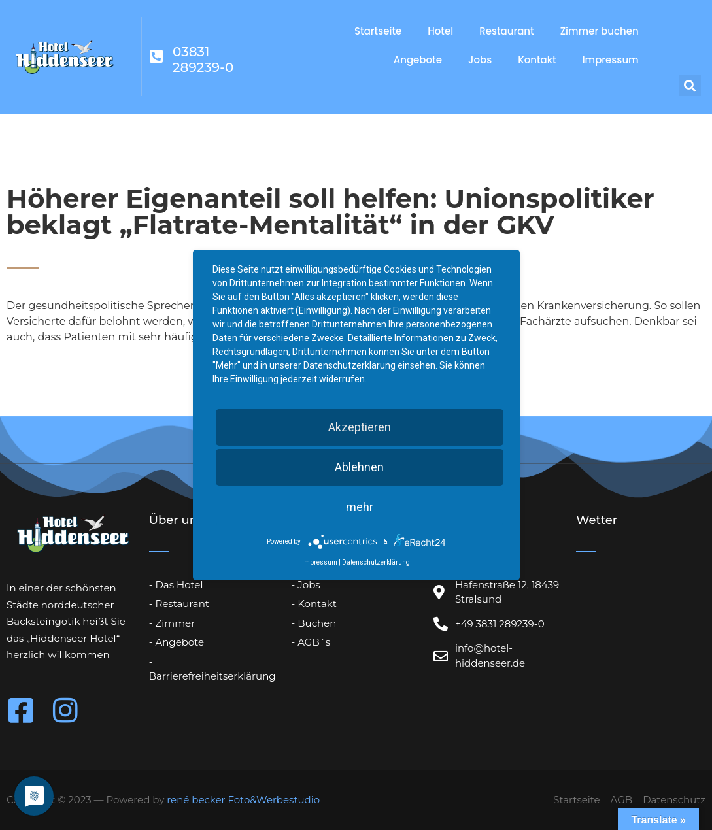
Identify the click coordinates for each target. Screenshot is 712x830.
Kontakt (537, 60)
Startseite (377, 31)
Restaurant (506, 31)
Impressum (611, 60)
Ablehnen (359, 467)
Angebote (418, 60)
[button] (690, 85)
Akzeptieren (359, 427)
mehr (359, 507)
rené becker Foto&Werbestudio (243, 799)
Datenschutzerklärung (376, 562)
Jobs (480, 60)
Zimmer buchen (599, 31)
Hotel (440, 31)
